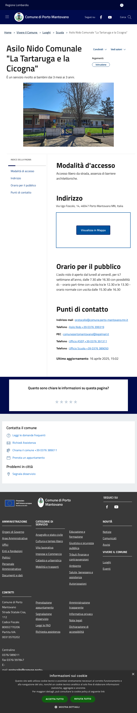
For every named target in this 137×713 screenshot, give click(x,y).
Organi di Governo (13, 532)
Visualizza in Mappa (93, 230)
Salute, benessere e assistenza (81, 574)
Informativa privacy (81, 614)
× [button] (133, 674)
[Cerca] (129, 17)
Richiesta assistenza (48, 632)
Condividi (100, 49)
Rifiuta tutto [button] (82, 698)
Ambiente (75, 566)
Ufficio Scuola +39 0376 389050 (88, 348)
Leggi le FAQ (43, 625)
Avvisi (106, 544)
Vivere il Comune (27, 32)
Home (7, 32)
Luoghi (46, 32)
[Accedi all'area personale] (122, 5)
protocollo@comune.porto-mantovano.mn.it (101, 320)
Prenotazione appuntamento (45, 605)
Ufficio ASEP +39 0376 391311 (88, 341)
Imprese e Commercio (49, 554)
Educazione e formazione (77, 534)
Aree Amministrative (14, 538)
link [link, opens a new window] (103, 691)
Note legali (75, 620)
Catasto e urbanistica (48, 560)
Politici (6, 557)
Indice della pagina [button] (21, 159)
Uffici (5, 544)
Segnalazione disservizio (44, 616)
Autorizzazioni (78, 583)
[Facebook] (99, 17)
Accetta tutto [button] (55, 699)
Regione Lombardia (17, 5)
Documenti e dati (12, 575)
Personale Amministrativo (11, 566)
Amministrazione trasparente (79, 605)
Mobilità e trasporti (47, 567)
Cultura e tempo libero (49, 541)
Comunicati (109, 538)
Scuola (60, 32)
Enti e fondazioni (12, 551)
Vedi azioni (119, 49)
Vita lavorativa (44, 547)
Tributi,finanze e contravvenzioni (79, 557)
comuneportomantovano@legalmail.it (86, 334)
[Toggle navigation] (7, 17)
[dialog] (68, 691)
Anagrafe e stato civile (49, 535)
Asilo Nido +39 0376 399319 (86, 327)
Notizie (107, 532)
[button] (68, 707)
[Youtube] (108, 17)
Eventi (107, 569)
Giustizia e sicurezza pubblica (81, 545)
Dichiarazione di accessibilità (78, 629)
